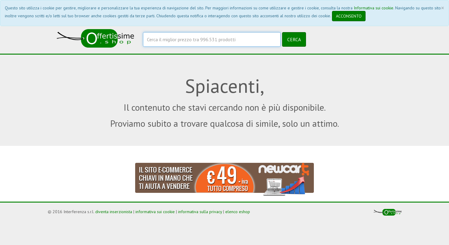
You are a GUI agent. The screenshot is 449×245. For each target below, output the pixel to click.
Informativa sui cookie (373, 8)
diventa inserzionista (113, 211)
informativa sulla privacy (200, 211)
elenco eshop (237, 211)
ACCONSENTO (349, 16)
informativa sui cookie (155, 211)
